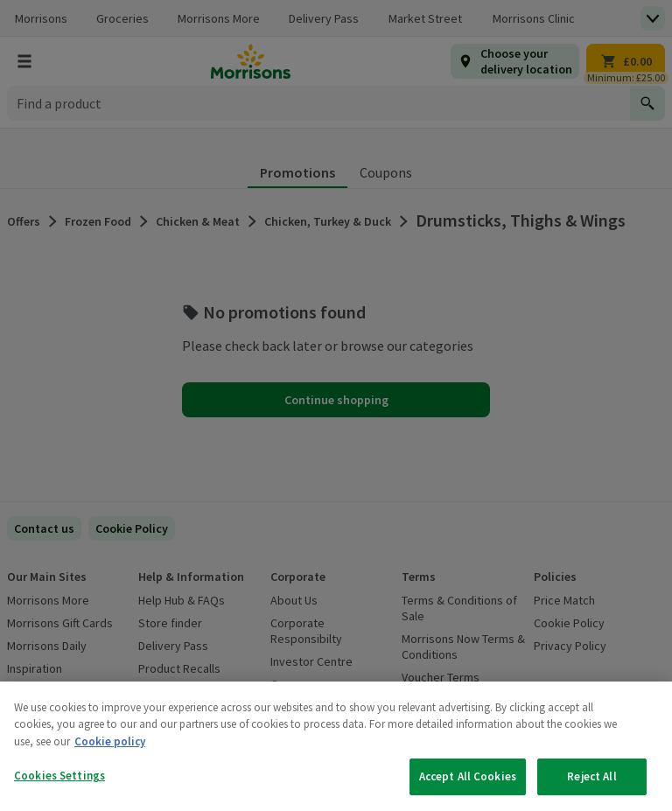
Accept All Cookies (467, 776)
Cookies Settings (59, 775)
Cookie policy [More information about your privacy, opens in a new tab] (109, 741)
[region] (336, 746)
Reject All (591, 776)
